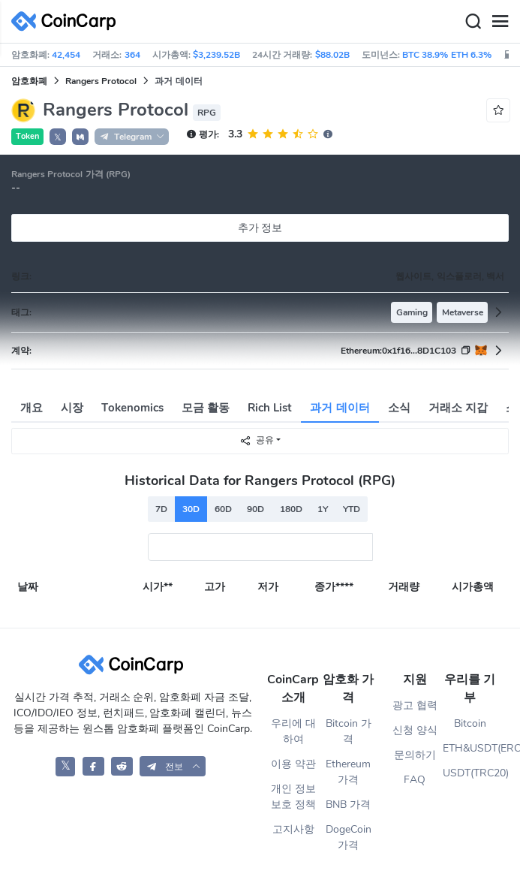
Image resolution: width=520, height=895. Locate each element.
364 (132, 55)
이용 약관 (293, 764)
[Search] (473, 21)
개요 (31, 407)
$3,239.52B (216, 55)
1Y (322, 509)
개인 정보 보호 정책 (293, 797)
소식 (399, 407)
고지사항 (293, 829)
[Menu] (500, 21)
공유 (256, 440)
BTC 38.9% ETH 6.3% (446, 55)
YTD (351, 509)
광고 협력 (414, 705)
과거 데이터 (339, 407)
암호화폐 (29, 81)
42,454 (66, 55)
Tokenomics (132, 407)
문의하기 (415, 755)
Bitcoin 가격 (348, 731)
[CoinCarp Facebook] (93, 766)
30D (191, 509)
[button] (80, 136)
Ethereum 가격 (348, 772)
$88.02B (332, 55)
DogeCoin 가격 (348, 837)
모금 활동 (206, 407)
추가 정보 (260, 228)
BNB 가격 (348, 804)
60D (223, 509)
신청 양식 (414, 730)
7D (161, 509)
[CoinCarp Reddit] (122, 766)
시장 (72, 407)
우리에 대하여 (293, 731)
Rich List (270, 407)
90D (255, 509)
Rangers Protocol (101, 81)
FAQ (414, 780)
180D (291, 509)
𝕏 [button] (58, 137)
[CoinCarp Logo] (67, 21)
